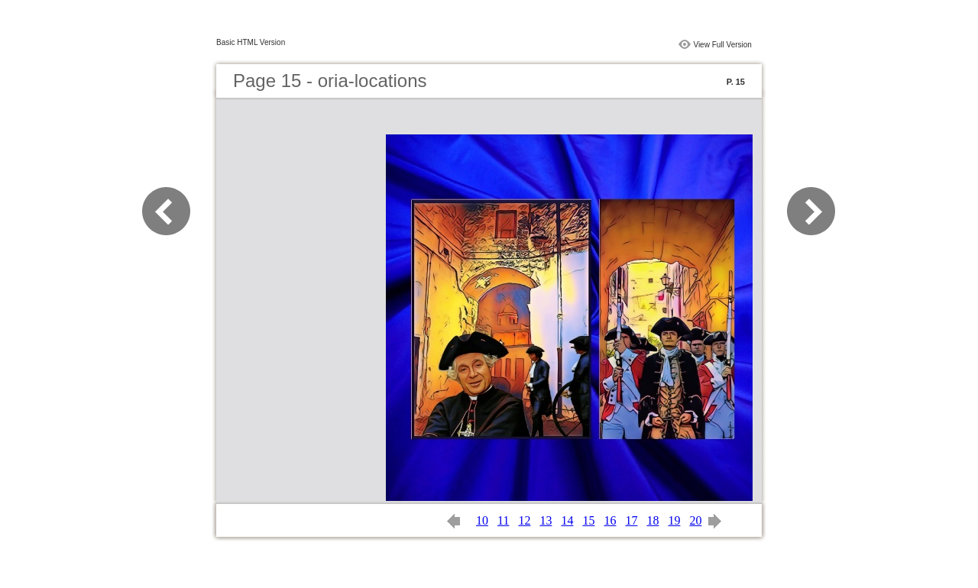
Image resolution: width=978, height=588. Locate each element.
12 (524, 520)
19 (674, 520)
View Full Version (722, 44)
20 (695, 520)
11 (503, 520)
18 (652, 520)
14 (567, 520)
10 (482, 520)
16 (610, 520)
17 (631, 520)
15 (588, 520)
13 (545, 520)
